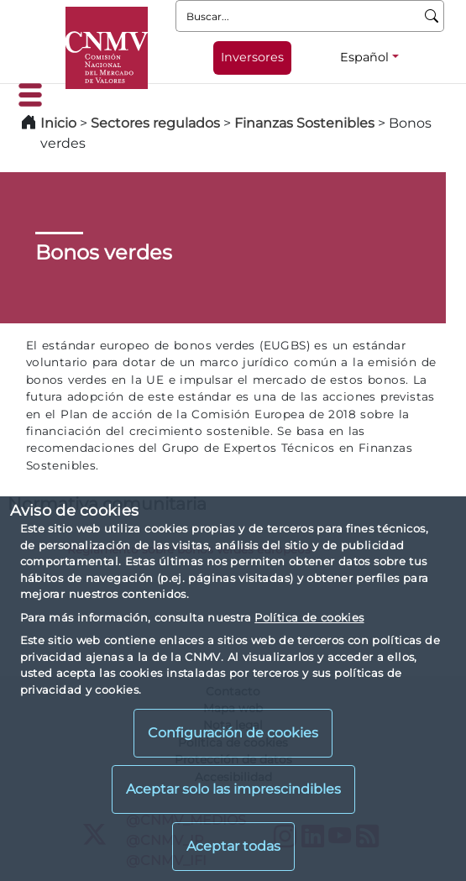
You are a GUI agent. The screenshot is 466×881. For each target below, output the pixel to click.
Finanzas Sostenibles (304, 123)
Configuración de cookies (233, 733)
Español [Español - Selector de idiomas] (364, 57)
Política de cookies (309, 617)
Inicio (58, 123)
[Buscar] (432, 16)
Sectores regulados (155, 123)
